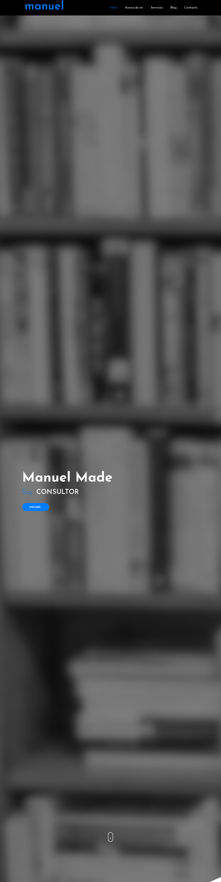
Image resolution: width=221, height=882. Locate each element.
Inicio (113, 7)
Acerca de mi (134, 7)
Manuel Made (67, 478)
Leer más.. (35, 507)
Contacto (190, 7)
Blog (173, 7)
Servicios (157, 7)
